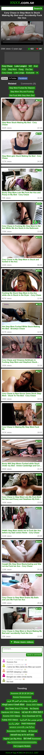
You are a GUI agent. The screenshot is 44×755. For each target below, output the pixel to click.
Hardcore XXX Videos (10, 712)
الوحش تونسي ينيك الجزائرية (31, 720)
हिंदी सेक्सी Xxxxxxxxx (32, 739)
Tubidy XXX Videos (10, 720)
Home (8, 753)
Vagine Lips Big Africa (12, 739)
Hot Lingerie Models (22, 746)
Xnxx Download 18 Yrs (31, 716)
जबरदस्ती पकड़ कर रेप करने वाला (22, 735)
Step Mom (12, 69)
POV (4, 69)
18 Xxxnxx (32, 731)
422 (31, 49)
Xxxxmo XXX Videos (11, 716)
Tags (14, 753)
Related (12, 83)
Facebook (23, 78)
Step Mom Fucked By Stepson (22, 88)
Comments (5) (28, 83)
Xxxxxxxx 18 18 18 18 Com (22, 693)
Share (4, 78)
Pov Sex (29, 69)
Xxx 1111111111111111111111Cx (22, 742)
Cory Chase (7, 66)
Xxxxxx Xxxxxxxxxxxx (22, 697)
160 (39, 49)
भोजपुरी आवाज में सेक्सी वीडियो (13, 705)
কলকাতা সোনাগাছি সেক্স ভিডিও (22, 727)
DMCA (21, 753)
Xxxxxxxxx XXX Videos (16, 731)
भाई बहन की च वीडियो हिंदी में (32, 712)
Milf (30, 66)
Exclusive (30, 73)
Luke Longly (19, 73)
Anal (36, 66)
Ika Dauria (34, 709)
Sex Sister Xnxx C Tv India (17, 709)
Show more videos (22, 642)
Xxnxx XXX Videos (34, 705)
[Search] (17, 8)
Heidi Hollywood (28, 724)
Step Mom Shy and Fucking (22, 92)
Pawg (21, 69)
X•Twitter (13, 78)
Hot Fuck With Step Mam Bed (22, 95)
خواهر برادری (14, 724)
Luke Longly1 (21, 66)
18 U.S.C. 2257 (32, 753)
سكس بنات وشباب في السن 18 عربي (22, 701)
